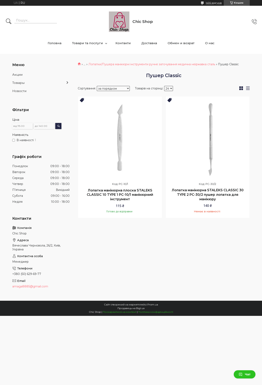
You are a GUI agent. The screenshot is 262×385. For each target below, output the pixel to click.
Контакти (123, 43)
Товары (18, 83)
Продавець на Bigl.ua (131, 308)
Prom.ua (152, 304)
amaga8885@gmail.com (30, 286)
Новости (19, 91)
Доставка (149, 43)
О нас (210, 43)
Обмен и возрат (181, 43)
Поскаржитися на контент (119, 311)
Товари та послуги (87, 43)
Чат (245, 374)
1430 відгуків (214, 2)
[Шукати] (8, 22)
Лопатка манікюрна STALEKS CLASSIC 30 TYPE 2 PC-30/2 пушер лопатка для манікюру (208, 194)
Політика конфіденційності (155, 311)
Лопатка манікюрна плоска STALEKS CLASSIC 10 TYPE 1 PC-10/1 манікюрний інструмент (120, 194)
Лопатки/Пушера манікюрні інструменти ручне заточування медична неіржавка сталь (151, 64)
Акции (17, 75)
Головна (54, 43)
